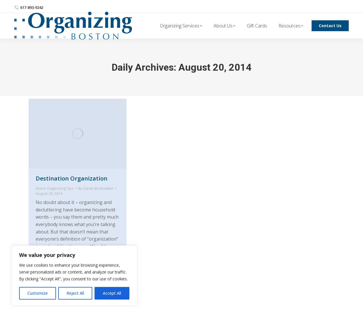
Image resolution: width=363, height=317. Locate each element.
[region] (74, 275)
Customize (37, 293)
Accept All (112, 293)
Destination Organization (71, 178)
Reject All (75, 293)
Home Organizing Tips (55, 188)
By (96, 188)
